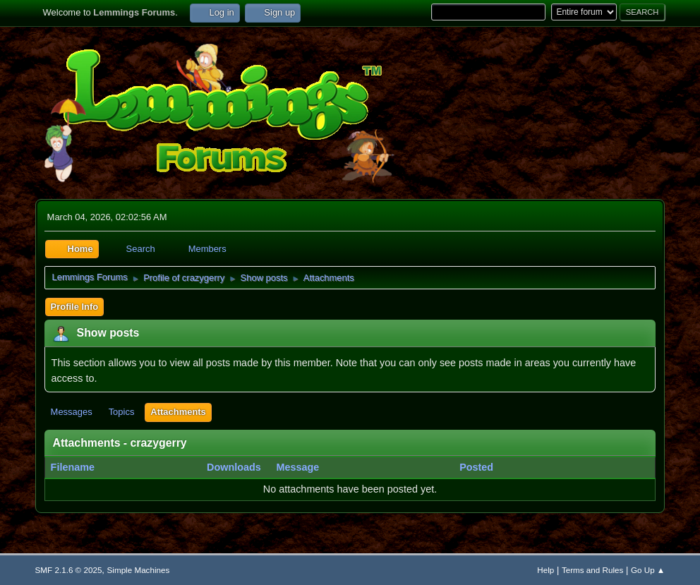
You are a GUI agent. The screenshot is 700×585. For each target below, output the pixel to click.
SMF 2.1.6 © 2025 (68, 569)
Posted (476, 467)
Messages (71, 411)
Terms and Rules (592, 569)
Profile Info (75, 306)
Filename (80, 467)
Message (297, 467)
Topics (122, 411)
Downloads (234, 467)
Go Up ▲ (648, 569)
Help (545, 569)
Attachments (177, 411)
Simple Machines (138, 569)
